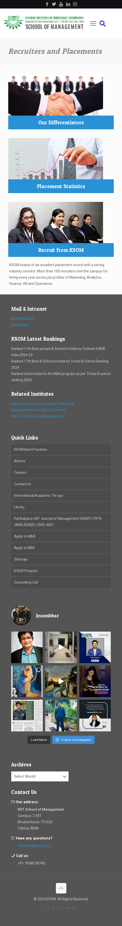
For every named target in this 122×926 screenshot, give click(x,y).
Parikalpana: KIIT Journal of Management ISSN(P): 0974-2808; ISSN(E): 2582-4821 (58, 522)
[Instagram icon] (74, 907)
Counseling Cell (26, 582)
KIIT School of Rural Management (37, 416)
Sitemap (20, 559)
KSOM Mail (19, 325)
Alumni (19, 461)
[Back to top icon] (61, 888)
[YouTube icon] (58, 907)
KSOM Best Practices (30, 449)
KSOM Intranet (22, 319)
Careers (20, 473)
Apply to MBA (24, 536)
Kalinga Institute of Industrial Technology (43, 404)
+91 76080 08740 (31, 863)
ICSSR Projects (25, 571)
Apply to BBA (24, 548)
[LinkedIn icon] (69, 907)
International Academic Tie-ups (38, 496)
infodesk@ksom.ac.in (34, 846)
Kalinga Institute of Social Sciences (38, 410)
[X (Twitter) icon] (53, 907)
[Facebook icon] (48, 907)
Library (19, 507)
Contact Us (22, 484)
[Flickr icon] (64, 907)
